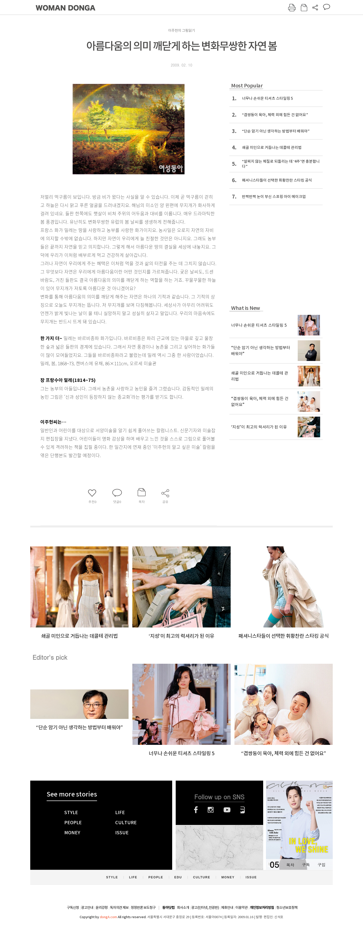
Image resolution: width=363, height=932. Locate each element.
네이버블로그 (242, 810)
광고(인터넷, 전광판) (205, 907)
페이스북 (196, 810)
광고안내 (87, 907)
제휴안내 (227, 907)
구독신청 (73, 907)
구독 (306, 865)
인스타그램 (211, 810)
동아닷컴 (168, 908)
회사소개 (183, 907)
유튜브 (227, 810)
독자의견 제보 (119, 907)
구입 (321, 865)
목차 (290, 865)
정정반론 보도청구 (143, 907)
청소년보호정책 (286, 907)
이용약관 (241, 907)
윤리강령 (102, 907)
